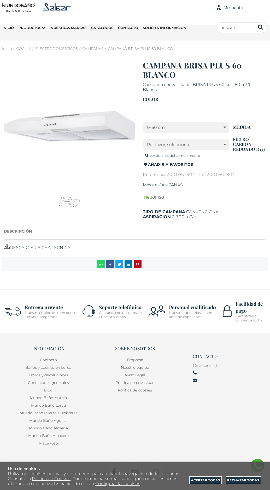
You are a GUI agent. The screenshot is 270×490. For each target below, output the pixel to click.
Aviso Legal (135, 375)
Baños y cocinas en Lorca (48, 367)
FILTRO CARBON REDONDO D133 (249, 144)
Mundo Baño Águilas (48, 420)
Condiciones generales (48, 382)
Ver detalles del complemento (172, 155)
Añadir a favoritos (168, 164)
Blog (48, 390)
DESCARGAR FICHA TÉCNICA (37, 247)
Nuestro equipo (135, 367)
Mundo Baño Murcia (48, 397)
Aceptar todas (205, 480)
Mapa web (48, 443)
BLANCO (154, 107)
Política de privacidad (135, 382)
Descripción (18, 231)
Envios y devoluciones (48, 375)
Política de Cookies (51, 478)
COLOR (150, 99)
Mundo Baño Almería (48, 428)
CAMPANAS (171, 184)
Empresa (135, 360)
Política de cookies (135, 390)
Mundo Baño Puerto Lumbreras (48, 413)
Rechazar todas (243, 480)
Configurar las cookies (117, 483)
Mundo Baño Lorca (48, 405)
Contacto (48, 360)
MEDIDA (241, 127)
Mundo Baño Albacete (48, 435)
